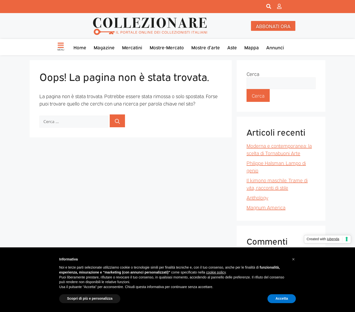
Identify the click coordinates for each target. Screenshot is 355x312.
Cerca (253, 74)
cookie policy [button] (216, 272)
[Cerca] (117, 120)
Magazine (104, 47)
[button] (293, 259)
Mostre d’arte (205, 47)
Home (79, 47)
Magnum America (266, 207)
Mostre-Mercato (167, 47)
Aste (232, 47)
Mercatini (132, 47)
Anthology (257, 197)
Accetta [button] (281, 298)
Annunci (275, 47)
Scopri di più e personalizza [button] (89, 298)
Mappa (251, 47)
